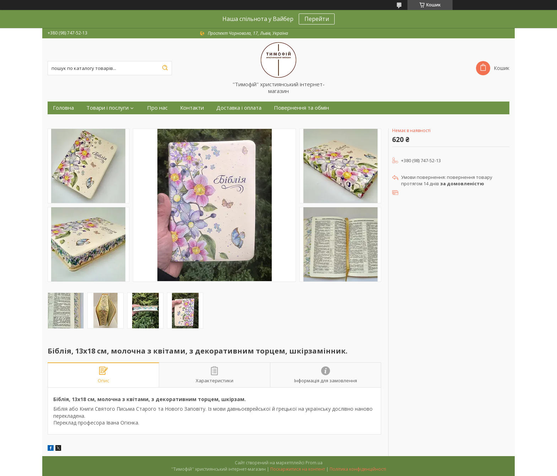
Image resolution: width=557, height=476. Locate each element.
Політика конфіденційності (358, 469)
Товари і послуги (107, 107)
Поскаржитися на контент (297, 469)
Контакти (192, 107)
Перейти (316, 19)
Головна (63, 107)
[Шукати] (165, 68)
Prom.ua (314, 463)
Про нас (157, 107)
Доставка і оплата (238, 107)
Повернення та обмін (301, 107)
